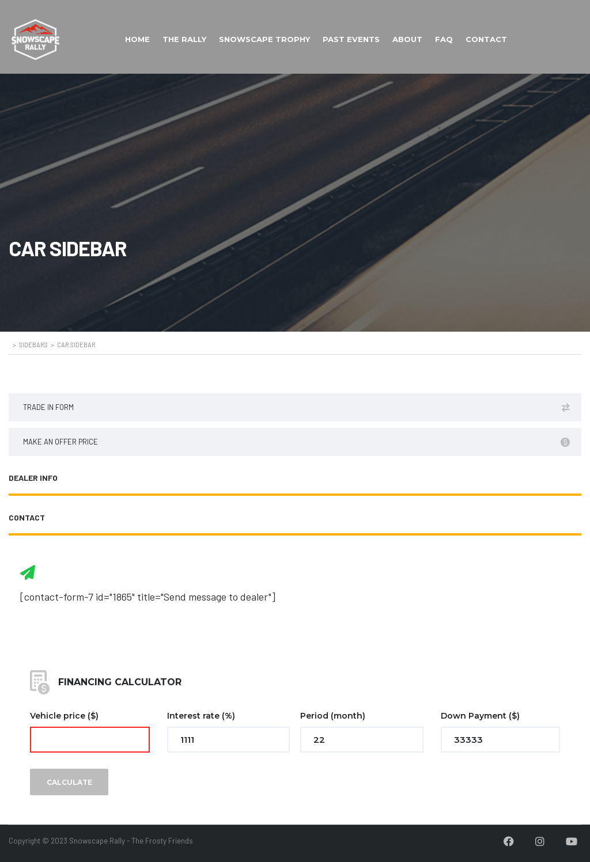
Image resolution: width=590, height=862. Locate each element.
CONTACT (486, 39)
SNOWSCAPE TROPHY (264, 39)
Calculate (69, 782)
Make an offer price (296, 442)
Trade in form (296, 407)
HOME (137, 39)
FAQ (444, 39)
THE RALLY (184, 39)
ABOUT (407, 39)
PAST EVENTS (351, 39)
